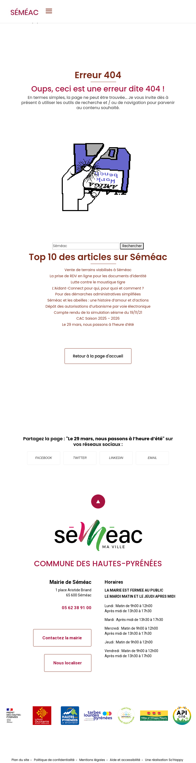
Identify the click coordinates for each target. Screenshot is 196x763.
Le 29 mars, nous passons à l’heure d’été (98, 324)
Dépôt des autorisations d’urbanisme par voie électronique (97, 306)
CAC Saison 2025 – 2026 (97, 318)
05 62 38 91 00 (76, 607)
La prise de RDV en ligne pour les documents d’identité (98, 276)
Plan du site (20, 760)
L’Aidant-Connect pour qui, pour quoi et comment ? (98, 288)
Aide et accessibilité (125, 760)
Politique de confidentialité (54, 760)
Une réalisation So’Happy (164, 760)
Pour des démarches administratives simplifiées (98, 294)
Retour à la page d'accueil (98, 356)
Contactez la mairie (62, 637)
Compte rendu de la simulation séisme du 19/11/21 (98, 312)
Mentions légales (92, 760)
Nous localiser (67, 662)
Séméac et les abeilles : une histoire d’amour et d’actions (98, 300)
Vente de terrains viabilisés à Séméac (98, 269)
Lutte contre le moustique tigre (98, 282)
